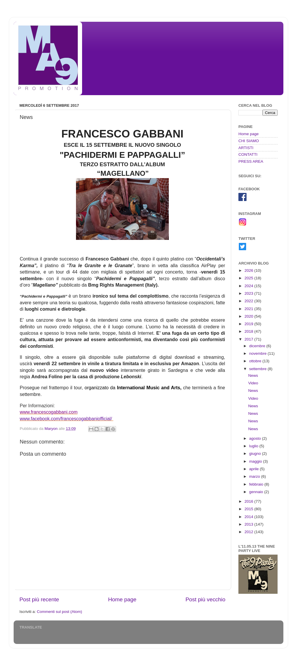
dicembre (257, 346)
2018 (249, 331)
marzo (255, 476)
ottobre (255, 361)
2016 (249, 501)
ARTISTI (245, 148)
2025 (249, 278)
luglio (254, 446)
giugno (255, 453)
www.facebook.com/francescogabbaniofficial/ (66, 418)
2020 (249, 316)
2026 (249, 270)
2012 (249, 532)
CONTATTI (248, 154)
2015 (249, 509)
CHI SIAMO (248, 141)
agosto (255, 438)
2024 (249, 286)
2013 (249, 524)
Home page (122, 599)
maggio (256, 461)
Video (253, 383)
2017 (249, 339)
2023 (249, 293)
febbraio (257, 484)
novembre (258, 353)
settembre (258, 369)
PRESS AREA (250, 161)
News (253, 375)
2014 (249, 517)
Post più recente (39, 599)
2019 (249, 324)
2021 (249, 309)
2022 (249, 301)
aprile (254, 469)
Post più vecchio (205, 599)
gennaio (256, 492)
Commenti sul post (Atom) (59, 611)
